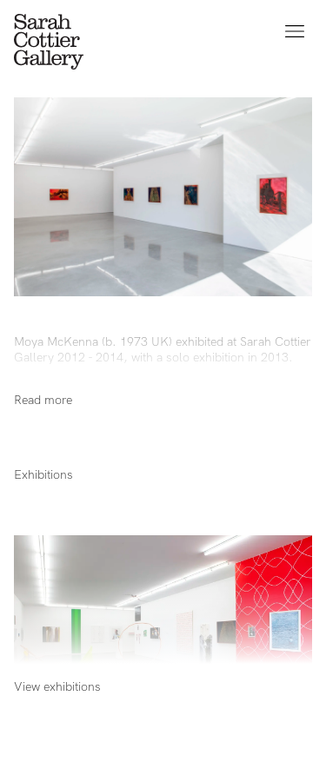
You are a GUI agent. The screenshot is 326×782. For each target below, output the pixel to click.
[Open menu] (294, 31)
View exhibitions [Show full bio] (57, 686)
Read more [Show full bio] (43, 400)
